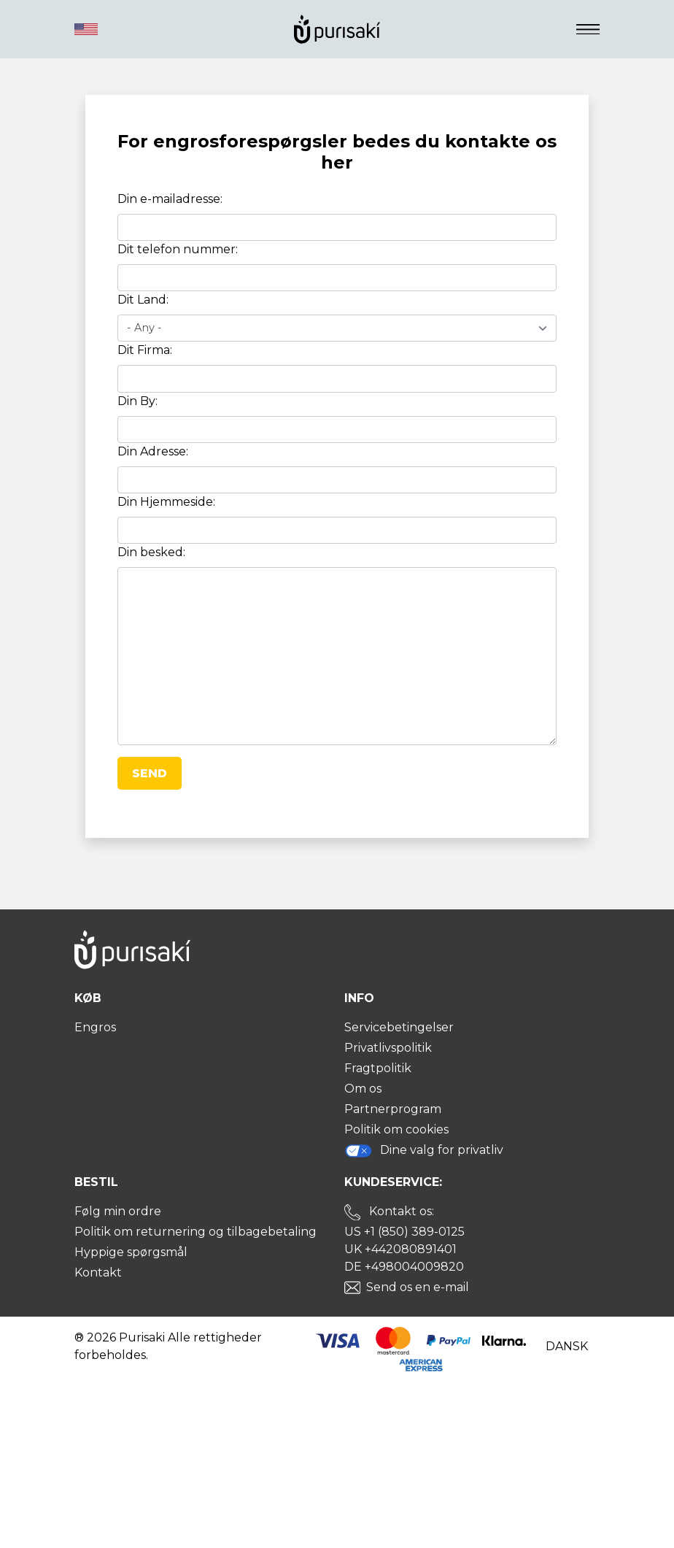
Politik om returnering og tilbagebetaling (195, 1232)
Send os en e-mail (417, 1287)
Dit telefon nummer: (177, 249)
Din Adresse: (152, 451)
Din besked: (151, 552)
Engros (95, 1027)
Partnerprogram (392, 1109)
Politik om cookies (396, 1129)
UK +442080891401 (400, 1249)
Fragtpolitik (377, 1068)
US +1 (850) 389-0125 (404, 1232)
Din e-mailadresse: (169, 199)
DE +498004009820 (404, 1267)
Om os (362, 1088)
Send (149, 773)
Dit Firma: (144, 350)
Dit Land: (142, 300)
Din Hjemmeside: (166, 502)
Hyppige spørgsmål (130, 1252)
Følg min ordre (117, 1211)
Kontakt (98, 1272)
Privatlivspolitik (388, 1048)
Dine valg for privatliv (423, 1150)
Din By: (137, 401)
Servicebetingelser (399, 1027)
